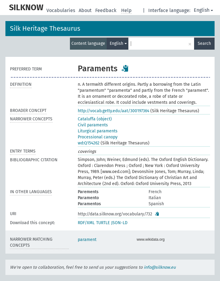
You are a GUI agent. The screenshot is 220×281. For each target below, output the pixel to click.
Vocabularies (61, 10)
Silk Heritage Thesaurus (45, 28)
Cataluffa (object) (95, 119)
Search (204, 43)
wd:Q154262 (88, 143)
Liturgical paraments (98, 131)
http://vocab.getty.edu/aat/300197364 (113, 110)
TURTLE (103, 222)
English (203, 10)
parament (87, 239)
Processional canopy (98, 137)
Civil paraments (93, 125)
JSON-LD (119, 222)
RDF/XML (86, 222)
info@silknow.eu (160, 267)
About (86, 10)
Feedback (106, 10)
